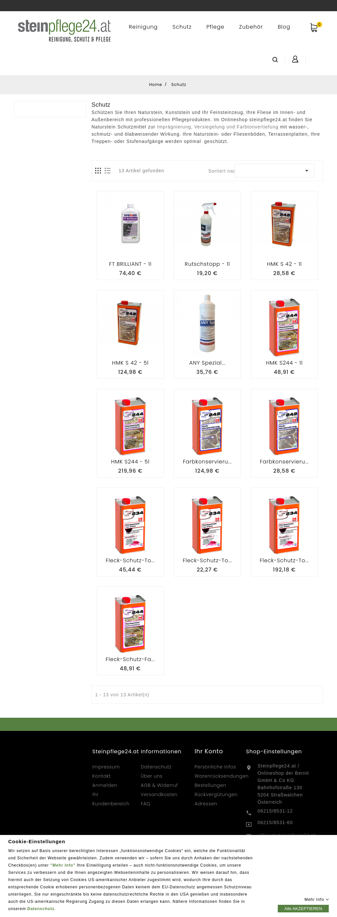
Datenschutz (40, 908)
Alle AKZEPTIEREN (303, 908)
